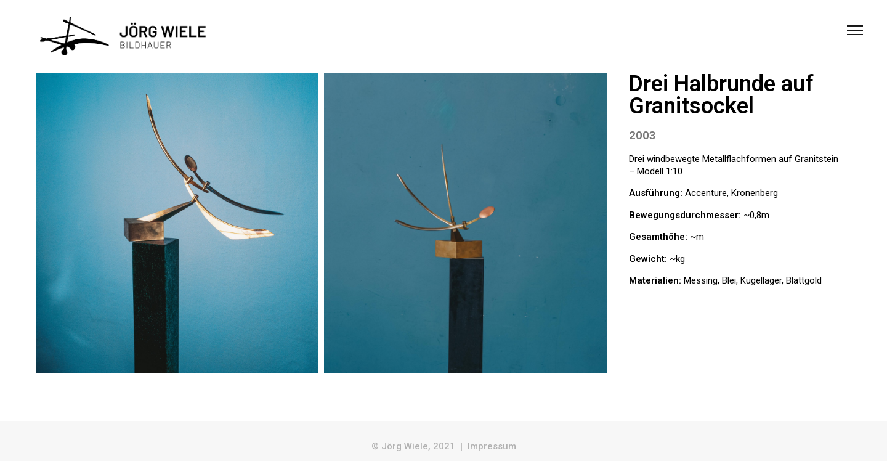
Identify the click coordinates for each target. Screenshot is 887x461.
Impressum (492, 446)
